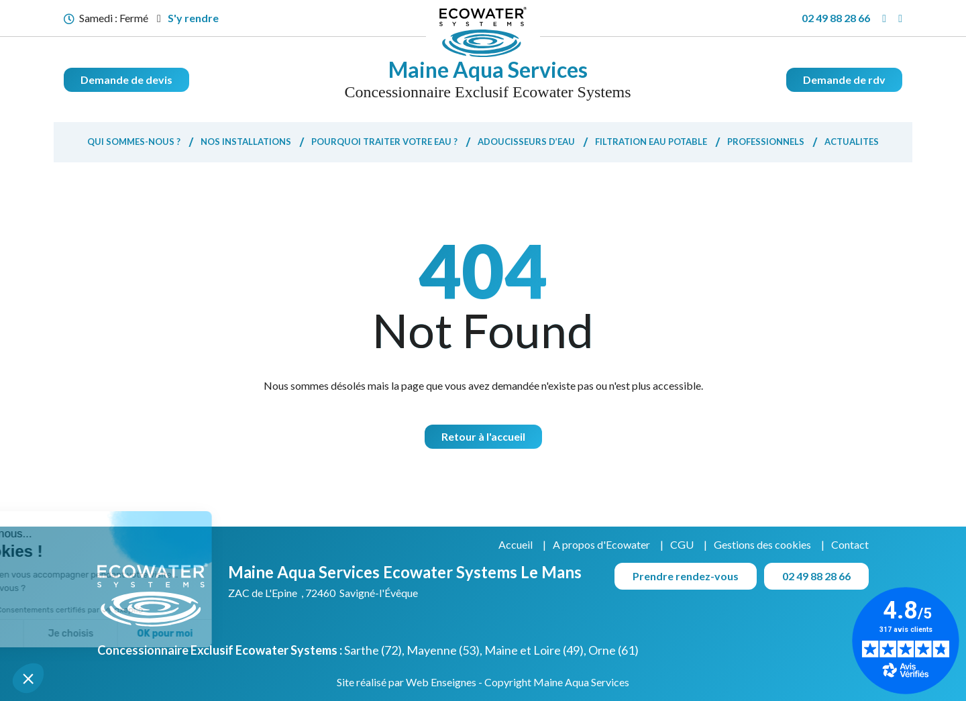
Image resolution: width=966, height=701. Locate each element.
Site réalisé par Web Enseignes (406, 682)
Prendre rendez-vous (686, 576)
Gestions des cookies (762, 544)
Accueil (515, 544)
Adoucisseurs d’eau (526, 141)
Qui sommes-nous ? (133, 141)
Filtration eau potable (651, 141)
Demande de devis (126, 79)
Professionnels (765, 141)
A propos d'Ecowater (601, 544)
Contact (850, 544)
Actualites (851, 141)
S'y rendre (188, 17)
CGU (682, 544)
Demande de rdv (844, 79)
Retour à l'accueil (483, 436)
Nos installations (246, 141)
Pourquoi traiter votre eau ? (384, 141)
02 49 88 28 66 (836, 17)
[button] (28, 678)
